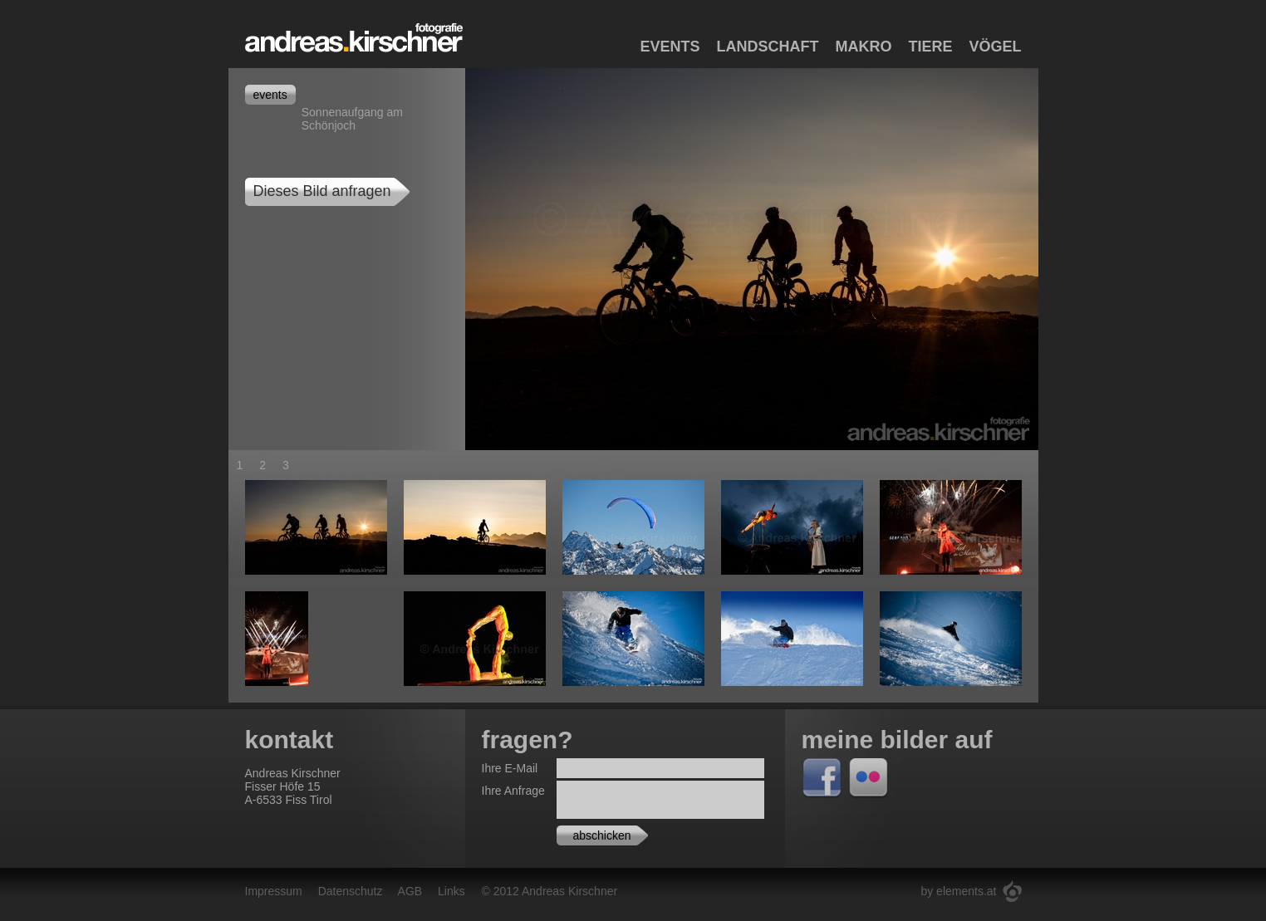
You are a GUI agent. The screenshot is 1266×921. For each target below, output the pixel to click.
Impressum (273, 891)
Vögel (995, 46)
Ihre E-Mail (510, 768)
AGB (410, 891)
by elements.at (958, 891)
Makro (863, 46)
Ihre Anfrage (513, 790)
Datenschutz (350, 891)
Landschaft (767, 46)
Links (451, 891)
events (270, 94)
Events (669, 46)
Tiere (930, 46)
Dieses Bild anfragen (322, 191)
